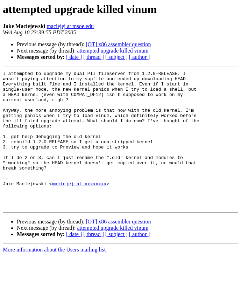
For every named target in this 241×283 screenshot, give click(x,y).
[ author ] (139, 57)
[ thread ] (93, 57)
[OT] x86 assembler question (118, 44)
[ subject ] (116, 57)
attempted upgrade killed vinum (112, 51)
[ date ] (74, 57)
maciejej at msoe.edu (70, 26)
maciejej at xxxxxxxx (79, 206)
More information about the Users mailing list (54, 277)
